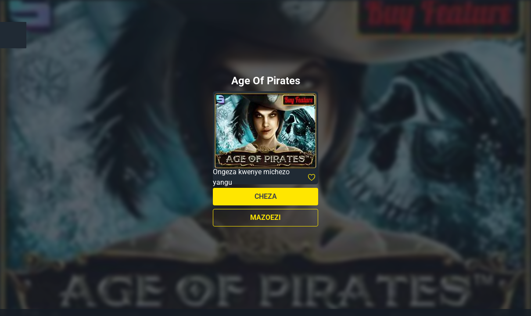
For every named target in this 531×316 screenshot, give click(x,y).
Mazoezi (265, 217)
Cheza (266, 196)
